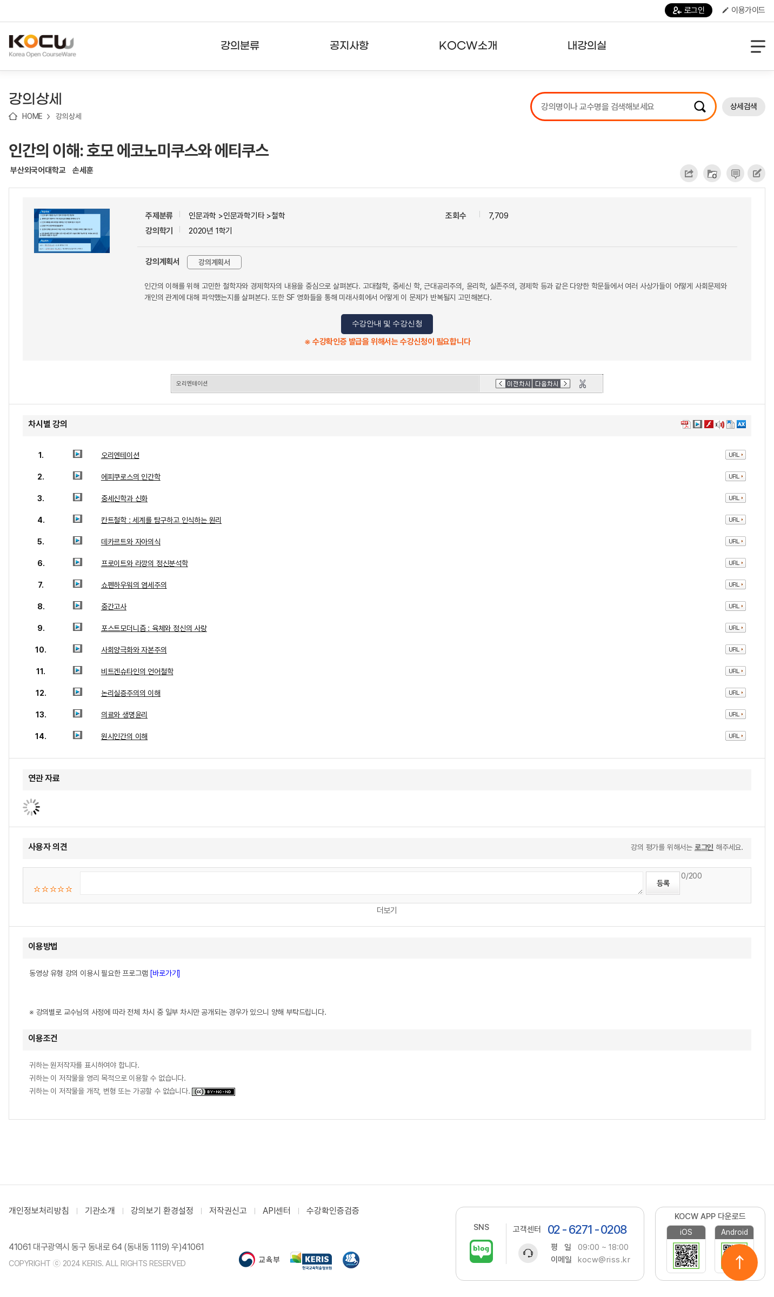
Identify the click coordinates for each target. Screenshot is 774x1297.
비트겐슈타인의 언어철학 (137, 671)
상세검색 (743, 106)
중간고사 (113, 606)
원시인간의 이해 (124, 736)
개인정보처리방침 (39, 1211)
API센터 (277, 1211)
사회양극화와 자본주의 (134, 650)
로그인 (689, 10)
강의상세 (68, 116)
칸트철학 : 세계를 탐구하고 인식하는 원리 (161, 520)
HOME (32, 116)
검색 (700, 106)
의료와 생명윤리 (124, 714)
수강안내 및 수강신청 (387, 324)
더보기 (387, 910)
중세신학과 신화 (124, 498)
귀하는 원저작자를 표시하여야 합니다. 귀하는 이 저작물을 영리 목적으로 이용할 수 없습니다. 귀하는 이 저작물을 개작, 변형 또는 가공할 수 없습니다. (132, 1078)
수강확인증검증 (332, 1211)
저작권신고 (228, 1211)
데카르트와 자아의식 (131, 541)
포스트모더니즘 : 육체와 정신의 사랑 (154, 628)
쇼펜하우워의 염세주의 (134, 585)
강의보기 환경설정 (162, 1211)
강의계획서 (214, 262)
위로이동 (739, 1262)
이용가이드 (743, 10)
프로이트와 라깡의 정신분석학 (144, 563)
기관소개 (100, 1211)
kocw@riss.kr (604, 1260)
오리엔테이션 (120, 455)
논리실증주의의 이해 (131, 693)
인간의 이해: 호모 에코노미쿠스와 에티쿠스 (139, 150)
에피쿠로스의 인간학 (131, 477)
